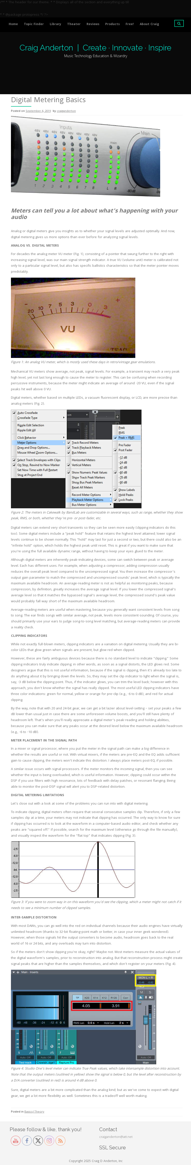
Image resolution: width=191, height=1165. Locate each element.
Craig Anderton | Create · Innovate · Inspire (95, 47)
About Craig (149, 24)
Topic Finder (34, 24)
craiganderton (66, 111)
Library (55, 24)
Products (112, 24)
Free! (130, 24)
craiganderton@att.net (116, 1137)
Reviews (93, 24)
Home (13, 24)
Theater (74, 24)
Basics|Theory (34, 1112)
